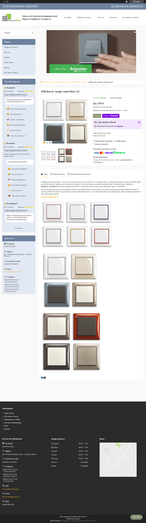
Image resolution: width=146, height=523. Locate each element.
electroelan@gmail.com (12, 272)
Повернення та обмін (12, 419)
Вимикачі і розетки (65, 82)
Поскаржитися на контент (69, 521)
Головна (67, 17)
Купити (97, 116)
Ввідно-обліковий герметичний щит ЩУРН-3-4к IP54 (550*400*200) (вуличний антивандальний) (19, 217)
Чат (136, 517)
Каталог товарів (50, 82)
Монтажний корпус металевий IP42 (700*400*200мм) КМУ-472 (19, 101)
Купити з (111, 116)
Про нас (101, 17)
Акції (6, 426)
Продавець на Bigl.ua (73, 519)
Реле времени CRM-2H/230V (17, 162)
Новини (7, 57)
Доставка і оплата (11, 73)
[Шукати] (32, 33)
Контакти (113, 17)
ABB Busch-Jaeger (80, 82)
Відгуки (7, 67)
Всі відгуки (19, 228)
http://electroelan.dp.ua (10, 489)
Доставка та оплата (130, 17)
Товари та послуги (84, 17)
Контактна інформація (12, 423)
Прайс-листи (8, 62)
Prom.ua (84, 517)
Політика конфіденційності (87, 521)
